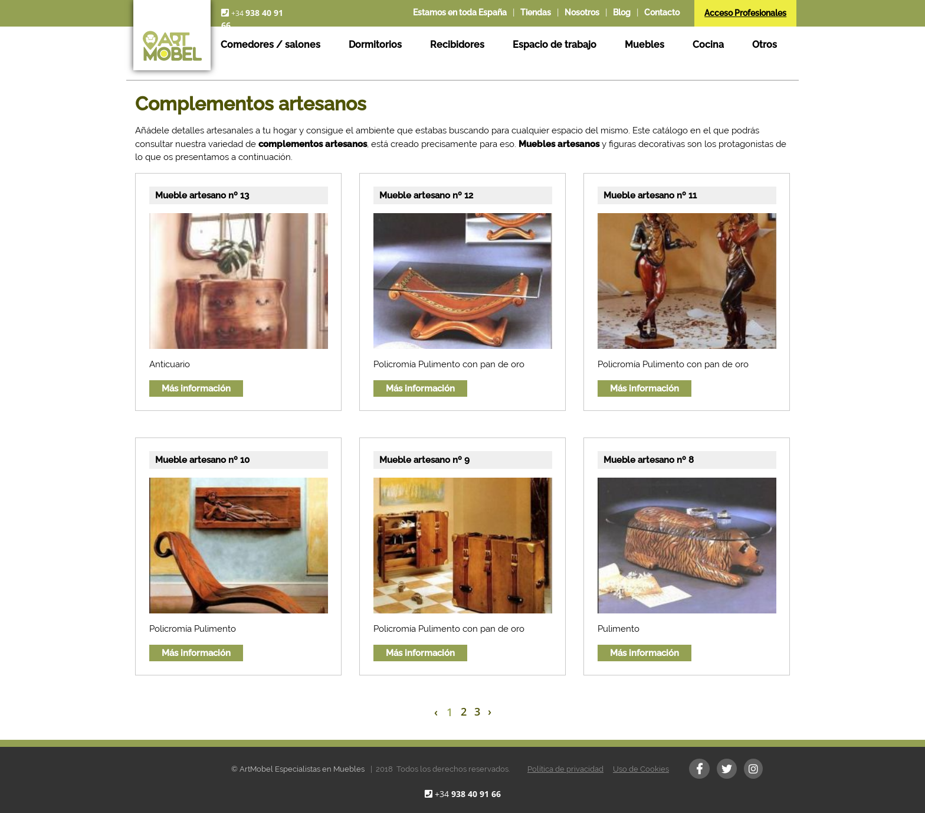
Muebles (644, 44)
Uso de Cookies (641, 769)
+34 (468, 793)
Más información (196, 388)
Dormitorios (375, 44)
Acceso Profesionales (745, 13)
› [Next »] (489, 711)
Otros (764, 44)
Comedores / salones (270, 44)
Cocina (708, 44)
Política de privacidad (565, 769)
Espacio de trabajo (554, 44)
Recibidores (457, 44)
